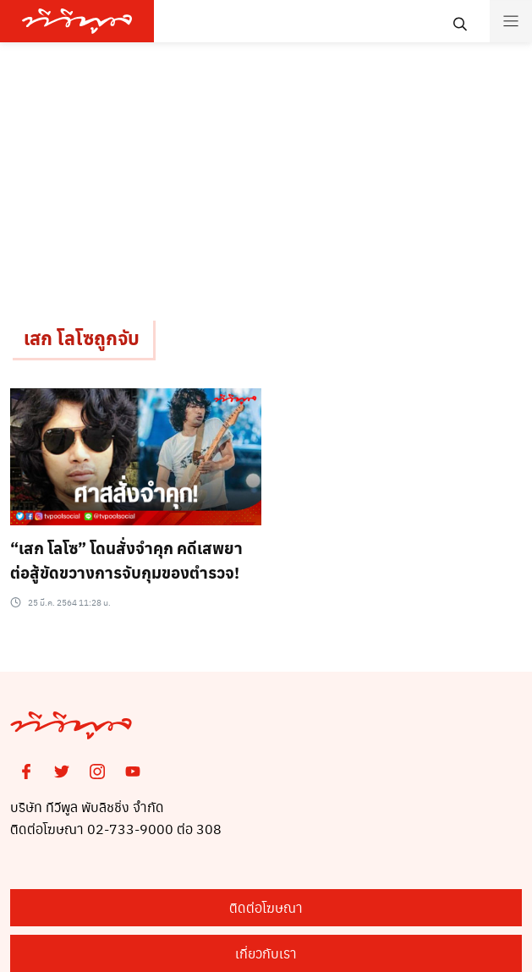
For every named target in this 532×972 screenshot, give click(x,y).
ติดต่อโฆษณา (266, 907)
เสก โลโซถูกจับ (82, 337)
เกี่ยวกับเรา (266, 953)
